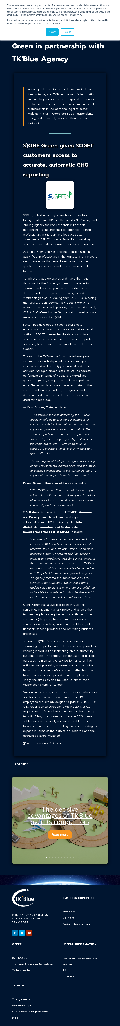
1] (24, 743)
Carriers (68, 918)
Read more (59, 834)
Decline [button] (67, 32)
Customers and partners (30, 1011)
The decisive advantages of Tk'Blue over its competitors (59, 815)
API (65, 970)
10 (73, 857)
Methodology (21, 1005)
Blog (15, 1018)
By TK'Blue (19, 958)
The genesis (21, 999)
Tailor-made (21, 970)
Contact (68, 976)
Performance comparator (81, 958)
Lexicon (68, 964)
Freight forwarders (76, 924)
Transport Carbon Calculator (33, 964)
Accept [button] (52, 32)
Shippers (69, 912)
